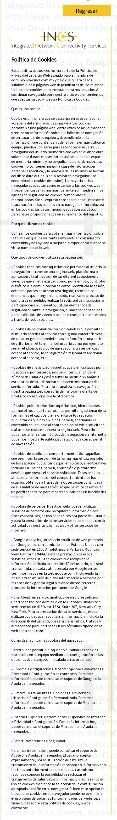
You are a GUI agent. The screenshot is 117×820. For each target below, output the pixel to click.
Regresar (87, 11)
